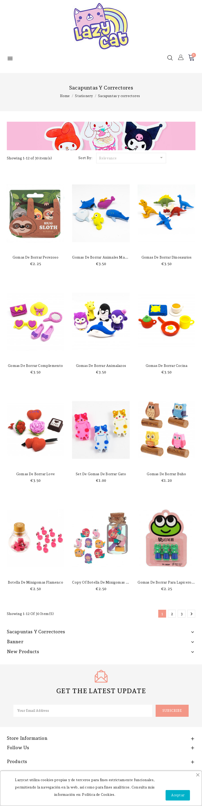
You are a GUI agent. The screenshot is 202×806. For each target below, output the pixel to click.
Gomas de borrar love (35, 474)
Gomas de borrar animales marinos (102, 257)
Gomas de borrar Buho (166, 474)
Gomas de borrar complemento (35, 365)
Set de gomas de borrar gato (101, 474)
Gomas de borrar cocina (166, 365)
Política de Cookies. (98, 794)
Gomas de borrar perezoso (35, 257)
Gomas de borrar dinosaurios (166, 257)
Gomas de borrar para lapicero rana (169, 582)
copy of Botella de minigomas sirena (104, 582)
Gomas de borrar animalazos (101, 365)
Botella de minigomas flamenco (35, 582)
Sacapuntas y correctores (36, 631)
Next (191, 614)
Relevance (132, 157)
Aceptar (177, 795)
